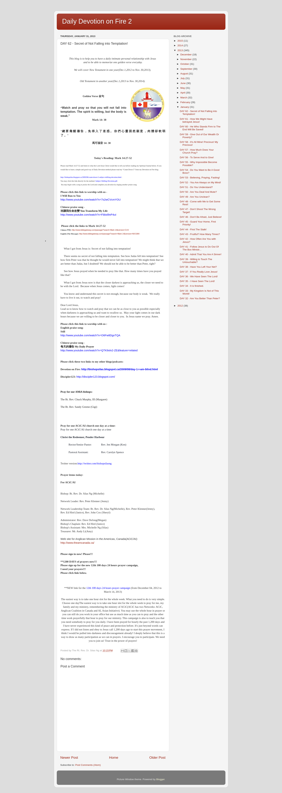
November (186, 59)
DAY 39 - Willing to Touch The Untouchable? (196, 260)
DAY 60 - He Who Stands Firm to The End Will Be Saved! (200, 128)
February (185, 102)
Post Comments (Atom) (88, 765)
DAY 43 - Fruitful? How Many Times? (200, 234)
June (183, 83)
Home (113, 757)
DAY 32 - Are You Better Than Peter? (200, 298)
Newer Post (69, 757)
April (183, 92)
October (185, 64)
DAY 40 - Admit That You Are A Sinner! (200, 254)
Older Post (157, 757)
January (185, 107)
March (184, 97)
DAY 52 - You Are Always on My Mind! (200, 182)
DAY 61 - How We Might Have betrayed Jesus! (196, 120)
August (184, 73)
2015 (180, 40)
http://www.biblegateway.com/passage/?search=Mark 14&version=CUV (100, 230)
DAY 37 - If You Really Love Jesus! (198, 271)
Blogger (160, 779)
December (186, 54)
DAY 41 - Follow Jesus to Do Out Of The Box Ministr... (199, 248)
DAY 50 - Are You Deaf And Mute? (198, 192)
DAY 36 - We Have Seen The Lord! (199, 276)
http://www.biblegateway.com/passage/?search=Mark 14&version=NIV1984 (109, 234)
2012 (180, 305)
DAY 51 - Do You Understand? (196, 187)
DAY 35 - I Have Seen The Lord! (197, 281)
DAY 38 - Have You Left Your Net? (198, 266)
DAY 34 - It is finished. (192, 286)
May (183, 88)
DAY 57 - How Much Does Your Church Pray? (197, 151)
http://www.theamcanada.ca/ (77, 542)
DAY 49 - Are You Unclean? (195, 196)
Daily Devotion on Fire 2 (97, 21)
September (186, 69)
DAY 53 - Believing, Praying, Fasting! (200, 177)
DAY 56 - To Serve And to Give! (197, 157)
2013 (180, 50)
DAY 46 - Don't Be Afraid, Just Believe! (201, 217)
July (183, 78)
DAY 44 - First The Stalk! (193, 229)
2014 (180, 45)
